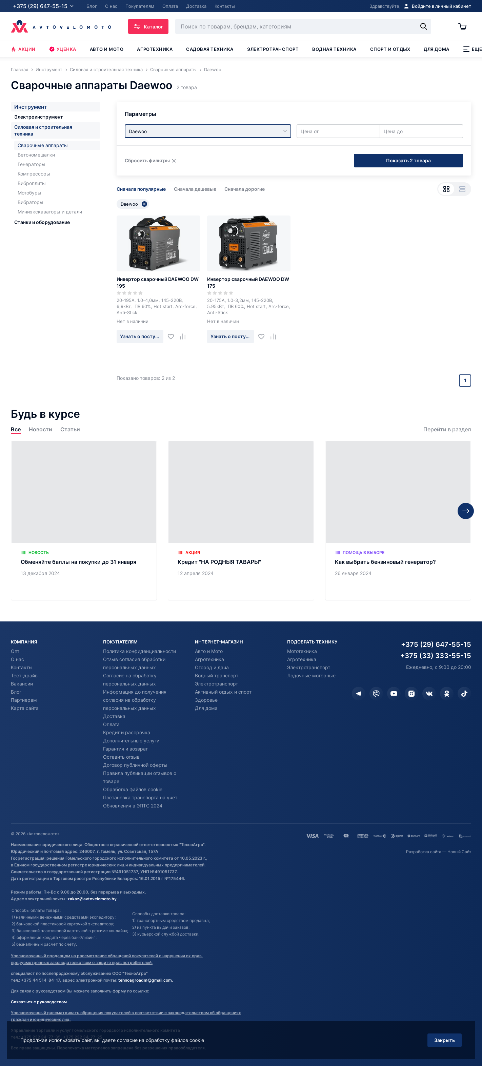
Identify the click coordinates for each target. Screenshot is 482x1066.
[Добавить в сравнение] (185, 337)
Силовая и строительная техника (43, 130)
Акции (23, 49)
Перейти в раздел (447, 429)
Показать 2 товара (408, 160)
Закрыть (444, 1040)
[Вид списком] (462, 189)
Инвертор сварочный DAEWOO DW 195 (158, 282)
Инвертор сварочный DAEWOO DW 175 (248, 282)
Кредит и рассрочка (126, 732)
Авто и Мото (209, 651)
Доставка (114, 716)
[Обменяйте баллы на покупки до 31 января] (84, 521)
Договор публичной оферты (135, 765)
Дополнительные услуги (131, 740)
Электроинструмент (38, 117)
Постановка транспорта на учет (140, 797)
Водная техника (334, 49)
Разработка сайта (423, 851)
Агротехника (155, 49)
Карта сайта (25, 708)
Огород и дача (212, 667)
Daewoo (134, 204)
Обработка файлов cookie (132, 789)
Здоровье (206, 700)
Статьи (70, 429)
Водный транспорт (216, 675)
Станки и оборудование (42, 222)
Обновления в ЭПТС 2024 (132, 805)
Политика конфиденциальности (139, 651)
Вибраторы (30, 202)
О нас (17, 659)
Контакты (22, 667)
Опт (15, 651)
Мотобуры (29, 193)
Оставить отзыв (121, 757)
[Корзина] (464, 26)
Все (16, 429)
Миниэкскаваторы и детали (50, 211)
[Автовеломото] (61, 26)
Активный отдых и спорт (223, 692)
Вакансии (22, 683)
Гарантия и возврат (125, 749)
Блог (16, 692)
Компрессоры (34, 174)
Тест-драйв (24, 675)
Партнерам (24, 700)
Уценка (62, 49)
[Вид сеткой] (446, 189)
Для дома (436, 49)
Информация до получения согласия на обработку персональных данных (134, 700)
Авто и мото (107, 49)
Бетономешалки (36, 155)
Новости (40, 429)
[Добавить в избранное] (173, 337)
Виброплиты (32, 183)
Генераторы (31, 164)
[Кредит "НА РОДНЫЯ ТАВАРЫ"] (241, 521)
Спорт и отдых (390, 49)
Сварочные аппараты (43, 145)
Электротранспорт (273, 49)
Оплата (111, 724)
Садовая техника (210, 49)
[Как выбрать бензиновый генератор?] (398, 521)
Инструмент (30, 106)
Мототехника (302, 651)
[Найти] (423, 26)
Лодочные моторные (311, 675)
